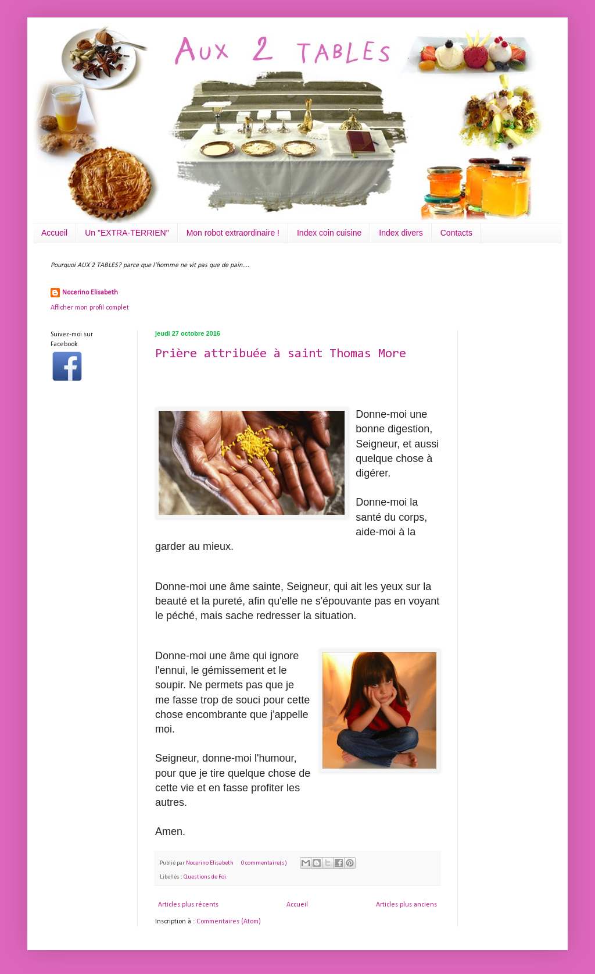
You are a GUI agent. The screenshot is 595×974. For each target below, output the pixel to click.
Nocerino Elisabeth (90, 292)
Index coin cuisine (329, 232)
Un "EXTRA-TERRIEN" (127, 232)
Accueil (54, 232)
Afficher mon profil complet (90, 307)
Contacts (456, 232)
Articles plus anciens (406, 904)
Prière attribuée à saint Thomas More (280, 354)
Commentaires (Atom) (228, 921)
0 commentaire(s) (264, 863)
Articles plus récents (188, 904)
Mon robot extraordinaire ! (233, 232)
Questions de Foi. (206, 877)
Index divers (400, 232)
